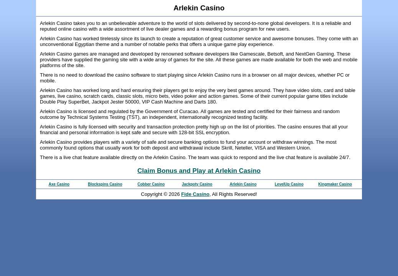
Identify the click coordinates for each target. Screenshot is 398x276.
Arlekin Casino (243, 184)
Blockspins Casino (105, 184)
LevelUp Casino (289, 184)
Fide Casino (195, 194)
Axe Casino (59, 184)
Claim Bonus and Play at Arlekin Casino (199, 170)
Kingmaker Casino (335, 184)
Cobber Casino (150, 184)
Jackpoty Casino (197, 184)
